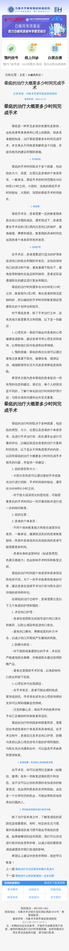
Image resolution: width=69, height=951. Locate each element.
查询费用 (12, 889)
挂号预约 (56, 897)
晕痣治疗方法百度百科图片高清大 (34, 869)
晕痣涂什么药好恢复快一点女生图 (34, 875)
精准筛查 (12, 897)
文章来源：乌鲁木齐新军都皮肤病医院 (35, 93)
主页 (22, 75)
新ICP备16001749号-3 (34, 922)
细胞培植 (56, 889)
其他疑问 (34, 897)
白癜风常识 (34, 75)
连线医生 (34, 889)
